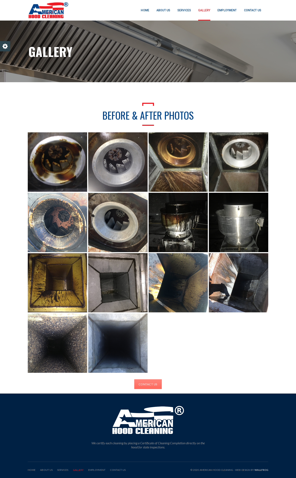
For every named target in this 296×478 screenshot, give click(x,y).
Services (62, 469)
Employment (97, 469)
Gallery (78, 469)
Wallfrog (261, 469)
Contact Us (118, 469)
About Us (46, 469)
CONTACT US (148, 384)
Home (32, 469)
